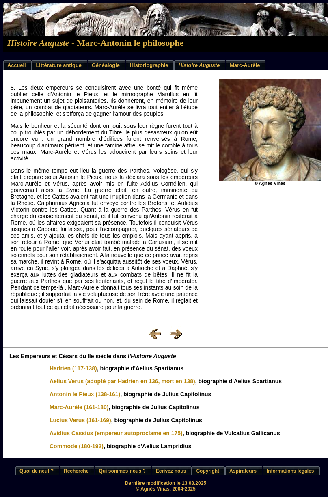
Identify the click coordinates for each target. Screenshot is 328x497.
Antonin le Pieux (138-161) (85, 394)
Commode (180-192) (77, 446)
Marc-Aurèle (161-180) (79, 407)
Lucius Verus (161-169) (80, 420)
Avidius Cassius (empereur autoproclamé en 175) (116, 433)
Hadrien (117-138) (73, 368)
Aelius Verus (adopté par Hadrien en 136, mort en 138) (122, 381)
